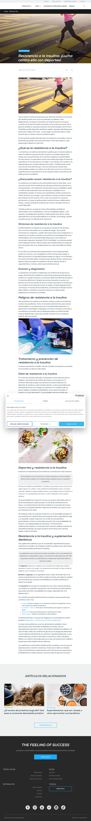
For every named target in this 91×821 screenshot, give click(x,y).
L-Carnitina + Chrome (28, 608)
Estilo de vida (13, 11)
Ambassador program (70, 1)
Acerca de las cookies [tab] (72, 401)
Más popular (38, 772)
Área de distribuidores (56, 779)
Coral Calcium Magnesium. (51, 620)
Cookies (21, 818)
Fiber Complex (26, 614)
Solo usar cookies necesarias (19, 424)
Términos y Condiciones (79, 818)
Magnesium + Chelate (33, 620)
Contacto (82, 1)
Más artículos (45, 725)
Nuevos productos (36, 775)
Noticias (46, 1)
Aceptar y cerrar (71, 424)
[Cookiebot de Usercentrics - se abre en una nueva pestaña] (76, 395)
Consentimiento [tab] (19, 401)
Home (6, 11)
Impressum (38, 797)
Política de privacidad (11, 818)
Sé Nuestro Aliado (54, 775)
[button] (27, 6)
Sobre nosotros (56, 1)
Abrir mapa (60, 789)
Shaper (24, 603)
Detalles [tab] (45, 401)
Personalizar (46, 424)
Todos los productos (35, 779)
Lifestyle (39, 793)
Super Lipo (25, 612)
